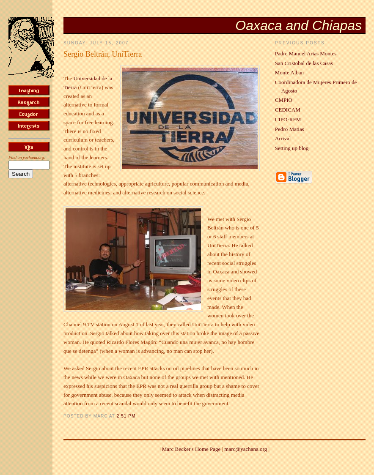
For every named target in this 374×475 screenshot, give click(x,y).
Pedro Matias (289, 129)
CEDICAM (287, 109)
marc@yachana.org (245, 449)
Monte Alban (289, 72)
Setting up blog (291, 148)
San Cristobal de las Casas (304, 63)
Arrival (283, 138)
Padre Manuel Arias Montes (306, 53)
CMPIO (283, 100)
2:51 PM (126, 416)
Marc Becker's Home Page (191, 449)
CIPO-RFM (288, 119)
